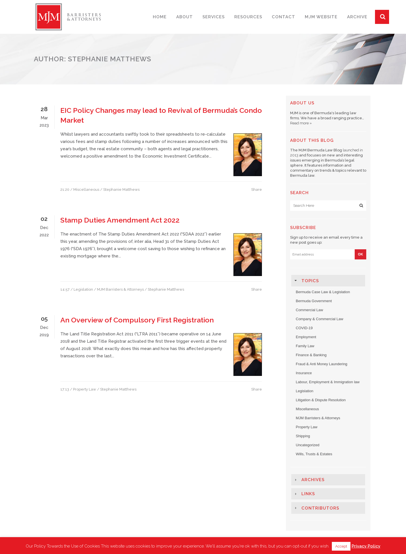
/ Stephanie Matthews (120, 189)
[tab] (328, 280)
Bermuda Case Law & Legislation (323, 292)
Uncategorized (307, 445)
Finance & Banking (311, 355)
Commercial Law (309, 310)
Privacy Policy (366, 546)
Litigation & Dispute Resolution (321, 400)
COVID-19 (304, 328)
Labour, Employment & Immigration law (327, 382)
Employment (306, 337)
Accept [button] (341, 546)
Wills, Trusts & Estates (314, 454)
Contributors (320, 508)
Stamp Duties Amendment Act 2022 (120, 220)
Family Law (305, 346)
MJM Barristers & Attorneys (120, 289)
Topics (310, 280)
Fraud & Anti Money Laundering (321, 364)
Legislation (83, 289)
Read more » (301, 123)
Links (308, 493)
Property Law (84, 389)
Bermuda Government (314, 301)
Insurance (304, 373)
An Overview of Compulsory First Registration (137, 320)
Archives (313, 479)
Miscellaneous (86, 189)
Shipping (303, 436)
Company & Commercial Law (319, 319)
